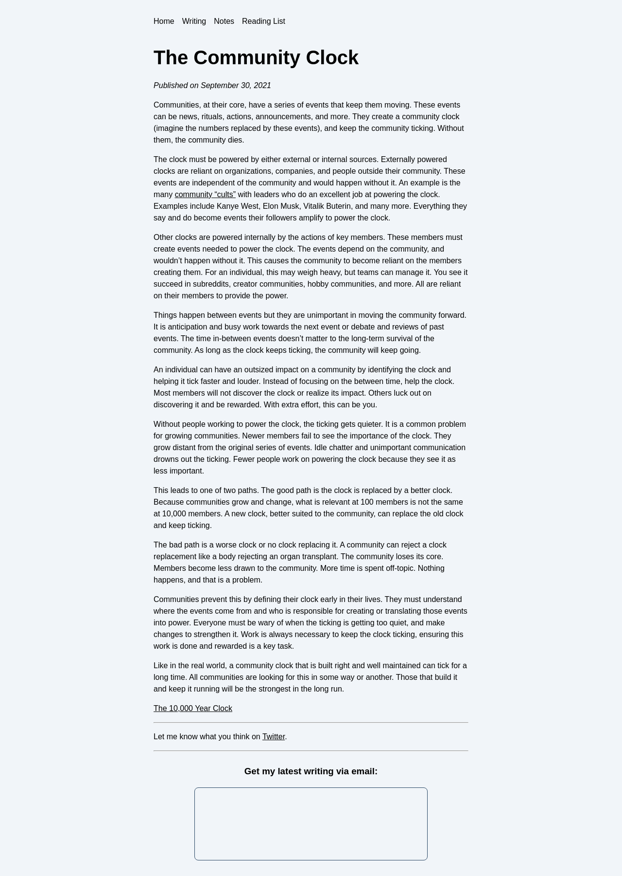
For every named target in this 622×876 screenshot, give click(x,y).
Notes (224, 21)
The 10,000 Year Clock (193, 708)
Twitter (273, 736)
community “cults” (205, 194)
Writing (194, 21)
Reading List (263, 21)
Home (164, 21)
